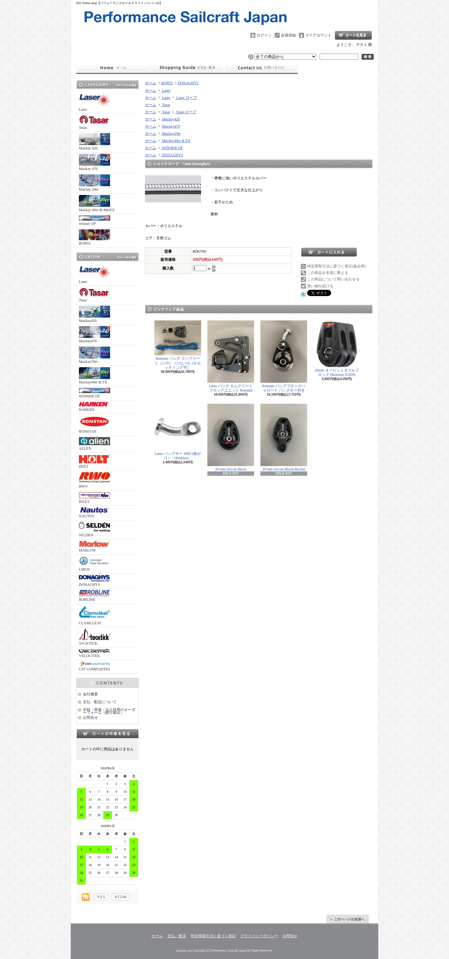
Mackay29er (94, 355)
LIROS (94, 564)
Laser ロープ (186, 97)
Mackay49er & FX (94, 375)
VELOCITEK (94, 653)
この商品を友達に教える (327, 272)
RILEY (94, 498)
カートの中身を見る (107, 733)
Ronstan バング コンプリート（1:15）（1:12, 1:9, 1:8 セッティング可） (177, 345)
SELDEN (94, 529)
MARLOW (94, 547)
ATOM (120, 896)
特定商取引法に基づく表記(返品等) (336, 266)
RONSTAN (94, 424)
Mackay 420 (94, 141)
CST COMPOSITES (94, 666)
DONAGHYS (94, 581)
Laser (94, 102)
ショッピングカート (353, 35)
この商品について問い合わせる (333, 279)
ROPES (94, 237)
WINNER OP (94, 393)
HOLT (94, 461)
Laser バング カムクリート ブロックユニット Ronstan (230, 356)
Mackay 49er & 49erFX (97, 203)
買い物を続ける (320, 286)
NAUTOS (94, 512)
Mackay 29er (94, 183)
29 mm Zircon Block (230, 437)
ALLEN (94, 443)
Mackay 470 (94, 162)
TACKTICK (94, 637)
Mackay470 (94, 334)
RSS (101, 896)
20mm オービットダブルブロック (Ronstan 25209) (336, 348)
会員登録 (288, 35)
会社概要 (90, 694)
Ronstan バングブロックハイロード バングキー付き (283, 356)
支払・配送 (176, 936)
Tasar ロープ (185, 112)
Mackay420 (94, 314)
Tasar (94, 122)
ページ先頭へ (347, 919)
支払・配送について (187, 68)
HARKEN (94, 407)
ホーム (113, 68)
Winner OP (94, 220)
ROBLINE (94, 596)
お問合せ (261, 68)
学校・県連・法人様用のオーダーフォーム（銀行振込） (109, 711)
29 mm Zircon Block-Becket (283, 437)
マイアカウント (318, 35)
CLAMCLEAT (94, 615)
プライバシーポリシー (259, 936)
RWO (94, 480)
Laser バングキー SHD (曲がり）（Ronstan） (177, 432)
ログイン (264, 35)
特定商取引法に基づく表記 (213, 936)
